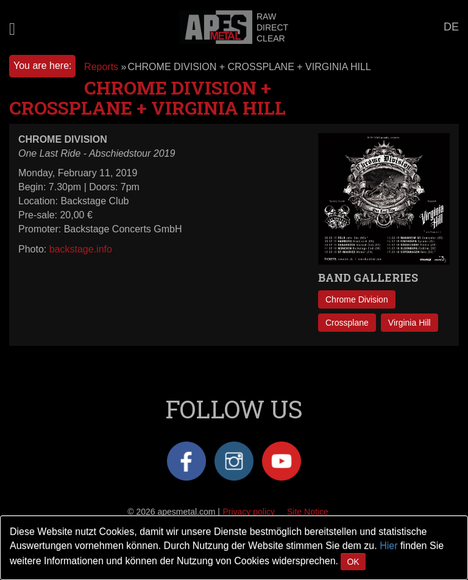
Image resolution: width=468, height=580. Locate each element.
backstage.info (80, 249)
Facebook (186, 461)
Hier (388, 545)
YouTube (281, 461)
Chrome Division (356, 299)
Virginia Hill (409, 323)
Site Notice (307, 512)
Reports (101, 67)
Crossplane (347, 323)
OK (353, 562)
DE (451, 27)
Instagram (234, 461)
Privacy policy (248, 512)
